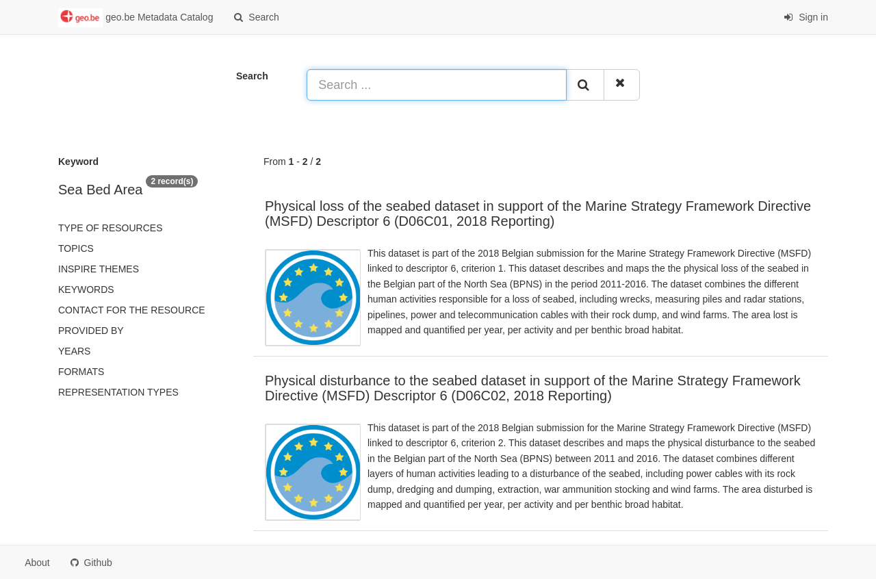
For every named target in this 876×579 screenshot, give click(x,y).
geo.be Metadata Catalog (135, 17)
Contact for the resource (131, 310)
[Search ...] (437, 85)
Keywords (86, 289)
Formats (81, 371)
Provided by (91, 330)
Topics (76, 248)
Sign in (806, 17)
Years (74, 351)
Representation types (118, 392)
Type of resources (110, 227)
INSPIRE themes (98, 268)
